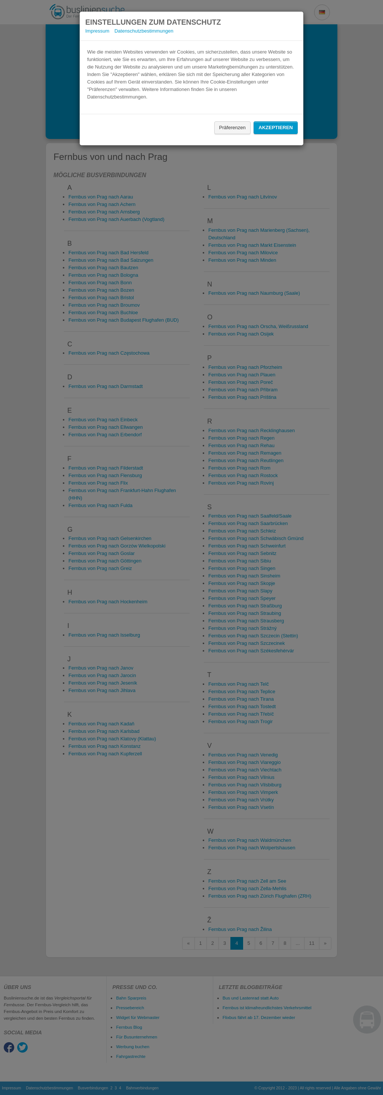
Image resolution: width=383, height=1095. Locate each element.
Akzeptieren (275, 127)
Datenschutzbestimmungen (144, 31)
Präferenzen (232, 127)
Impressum (97, 31)
